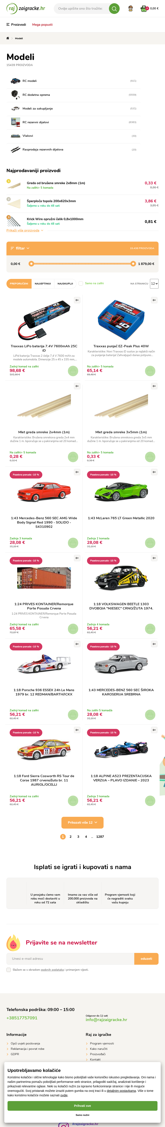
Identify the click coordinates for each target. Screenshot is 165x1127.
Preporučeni (19, 237)
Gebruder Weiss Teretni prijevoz (111, 1036)
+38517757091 (21, 974)
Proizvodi (16, 24)
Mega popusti (42, 25)
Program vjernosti (102, 1000)
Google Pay (18, 1052)
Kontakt (95, 1016)
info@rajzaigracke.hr (106, 976)
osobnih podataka (52, 926)
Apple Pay (17, 1046)
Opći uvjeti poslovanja (25, 1000)
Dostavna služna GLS (104, 1030)
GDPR (15, 1010)
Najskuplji (65, 237)
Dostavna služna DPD (104, 1041)
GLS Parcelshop (101, 1046)
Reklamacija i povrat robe (27, 1005)
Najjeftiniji (43, 237)
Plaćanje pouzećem (23, 1030)
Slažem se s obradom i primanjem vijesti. (51, 926)
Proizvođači (97, 1010)
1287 (100, 792)
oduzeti (146, 915)
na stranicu (139, 237)
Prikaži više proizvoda (24, 184)
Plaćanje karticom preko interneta (33, 1036)
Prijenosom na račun (24, 1041)
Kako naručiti (98, 1005)
